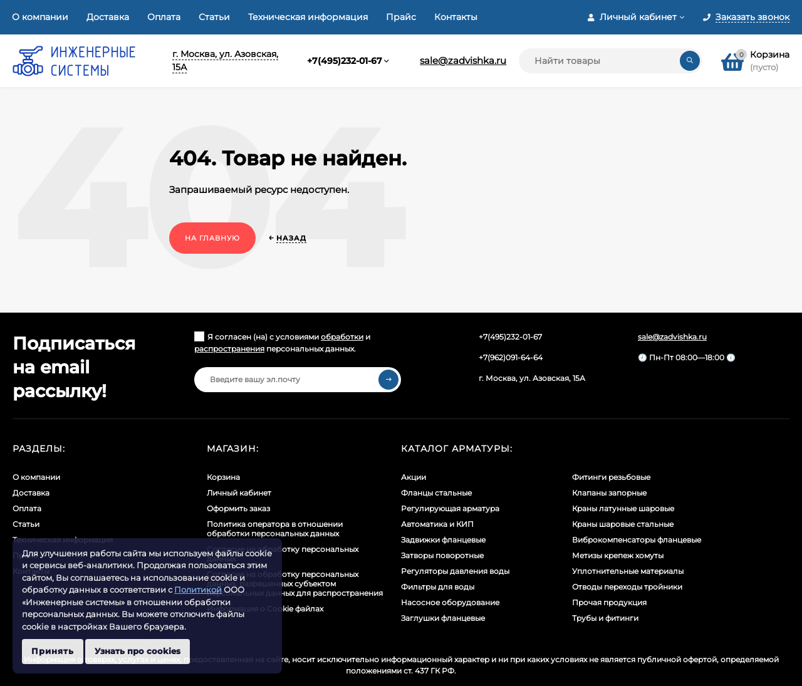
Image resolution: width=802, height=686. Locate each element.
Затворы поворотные (442, 555)
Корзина (223, 477)
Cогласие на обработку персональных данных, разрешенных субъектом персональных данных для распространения (295, 583)
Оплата (163, 17)
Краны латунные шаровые (623, 508)
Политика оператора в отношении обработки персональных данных (275, 528)
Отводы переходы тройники (627, 586)
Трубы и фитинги (605, 618)
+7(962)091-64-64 (511, 357)
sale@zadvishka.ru (463, 60)
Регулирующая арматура (450, 508)
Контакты (455, 17)
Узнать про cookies (137, 651)
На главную (212, 238)
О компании (40, 17)
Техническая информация (308, 17)
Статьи (214, 17)
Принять (52, 651)
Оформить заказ (238, 508)
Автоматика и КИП (437, 524)
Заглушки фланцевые (443, 618)
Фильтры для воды (437, 586)
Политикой (198, 590)
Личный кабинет (239, 492)
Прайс (401, 17)
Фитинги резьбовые (611, 477)
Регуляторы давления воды (455, 571)
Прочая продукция (609, 602)
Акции (413, 477)
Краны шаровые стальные (623, 524)
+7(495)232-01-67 (344, 60)
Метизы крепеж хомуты (618, 555)
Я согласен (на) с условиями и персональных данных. (282, 342)
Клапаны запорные (609, 492)
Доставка (107, 17)
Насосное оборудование (450, 602)
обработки (342, 336)
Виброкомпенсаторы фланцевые (636, 539)
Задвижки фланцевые (443, 539)
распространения (229, 348)
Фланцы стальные (436, 492)
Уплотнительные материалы (628, 571)
